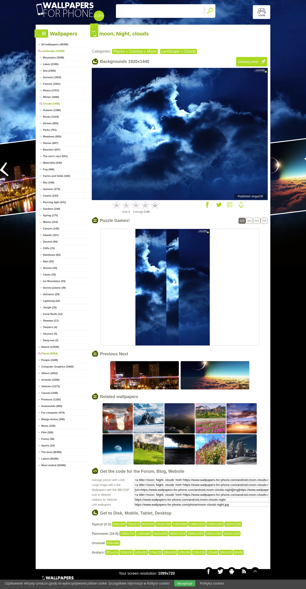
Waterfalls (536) (52, 162)
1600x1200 (233, 524)
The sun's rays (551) (55, 156)
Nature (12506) (50, 346)
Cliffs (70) (49, 248)
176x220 (155, 552)
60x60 (238, 552)
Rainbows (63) (52, 254)
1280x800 (144, 533)
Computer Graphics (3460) (57, 366)
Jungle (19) (50, 307)
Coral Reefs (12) (53, 314)
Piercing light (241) (54, 202)
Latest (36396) (49, 458)
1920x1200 (232, 533)
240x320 (141, 552)
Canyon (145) (51, 228)
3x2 (249, 220)
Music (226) (48, 425)
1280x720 (127, 533)
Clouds (190, 51)
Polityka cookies (212, 583)
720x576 (133, 524)
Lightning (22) (51, 300)
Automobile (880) (51, 406)
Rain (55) (48, 261)
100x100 (226, 552)
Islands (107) (51, 235)
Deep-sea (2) (50, 340)
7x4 (264, 220)
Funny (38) (47, 439)
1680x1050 (195, 533)
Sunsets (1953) (52, 77)
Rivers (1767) (51, 90)
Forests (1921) (52, 83)
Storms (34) (50, 268)
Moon (152, 51)
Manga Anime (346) (53, 419)
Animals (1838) (50, 379)
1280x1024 (197, 524)
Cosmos (136, 51)
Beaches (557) (51, 149)
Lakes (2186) (50, 64)
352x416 (112, 552)
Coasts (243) (50, 195)
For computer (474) (53, 412)
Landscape (170, 51)
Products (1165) (51, 399)
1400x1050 (215, 524)
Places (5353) (49, 353)
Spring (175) (50, 215)
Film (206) (47, 432)
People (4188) (49, 360)
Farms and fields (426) (56, 175)
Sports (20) (48, 445)
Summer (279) (51, 189)
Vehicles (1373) (50, 386)
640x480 (119, 524)
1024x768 (163, 524)
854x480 (113, 543)
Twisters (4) (50, 327)
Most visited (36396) (53, 465)
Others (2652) (49, 373)
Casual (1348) (49, 392)
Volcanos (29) (51, 294)
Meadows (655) (52, 136)
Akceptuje (184, 583)
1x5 (242, 220)
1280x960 (179, 524)
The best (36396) (51, 452)
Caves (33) (49, 274)
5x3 (256, 220)
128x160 (184, 552)
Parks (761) (50, 129)
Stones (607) (50, 143)
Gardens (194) (51, 208)
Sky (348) (48, 182)
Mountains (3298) (53, 57)
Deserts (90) (50, 241)
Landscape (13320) (52, 51)
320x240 (126, 552)
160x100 (170, 552)
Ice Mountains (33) (54, 281)
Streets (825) (50, 123)
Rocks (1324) (51, 116)
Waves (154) (50, 222)
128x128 (199, 552)
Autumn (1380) (52, 110)
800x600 (148, 524)
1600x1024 (177, 533)
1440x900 (160, 533)
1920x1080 (214, 533)
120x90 (212, 552)
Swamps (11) (51, 320)
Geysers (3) (50, 333)
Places (118, 51)
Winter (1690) (51, 97)
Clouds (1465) (51, 103)
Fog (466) (48, 169)
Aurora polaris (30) (54, 287)
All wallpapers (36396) (54, 44)
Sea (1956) (49, 70)
